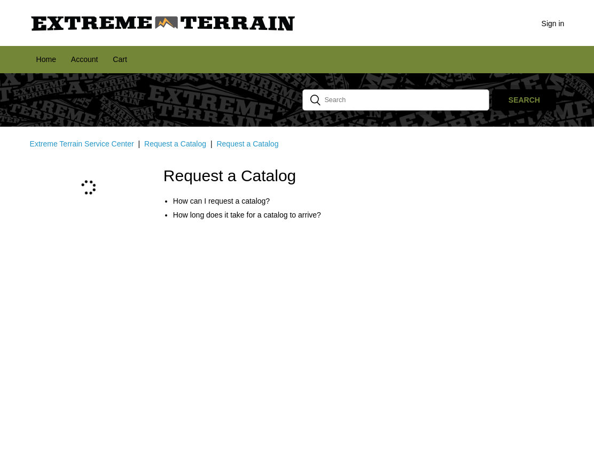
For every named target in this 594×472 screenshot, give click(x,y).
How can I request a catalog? (221, 201)
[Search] (395, 100)
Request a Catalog (175, 144)
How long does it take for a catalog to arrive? (247, 215)
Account (84, 59)
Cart (120, 59)
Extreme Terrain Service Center (82, 144)
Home (46, 59)
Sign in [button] (553, 23)
